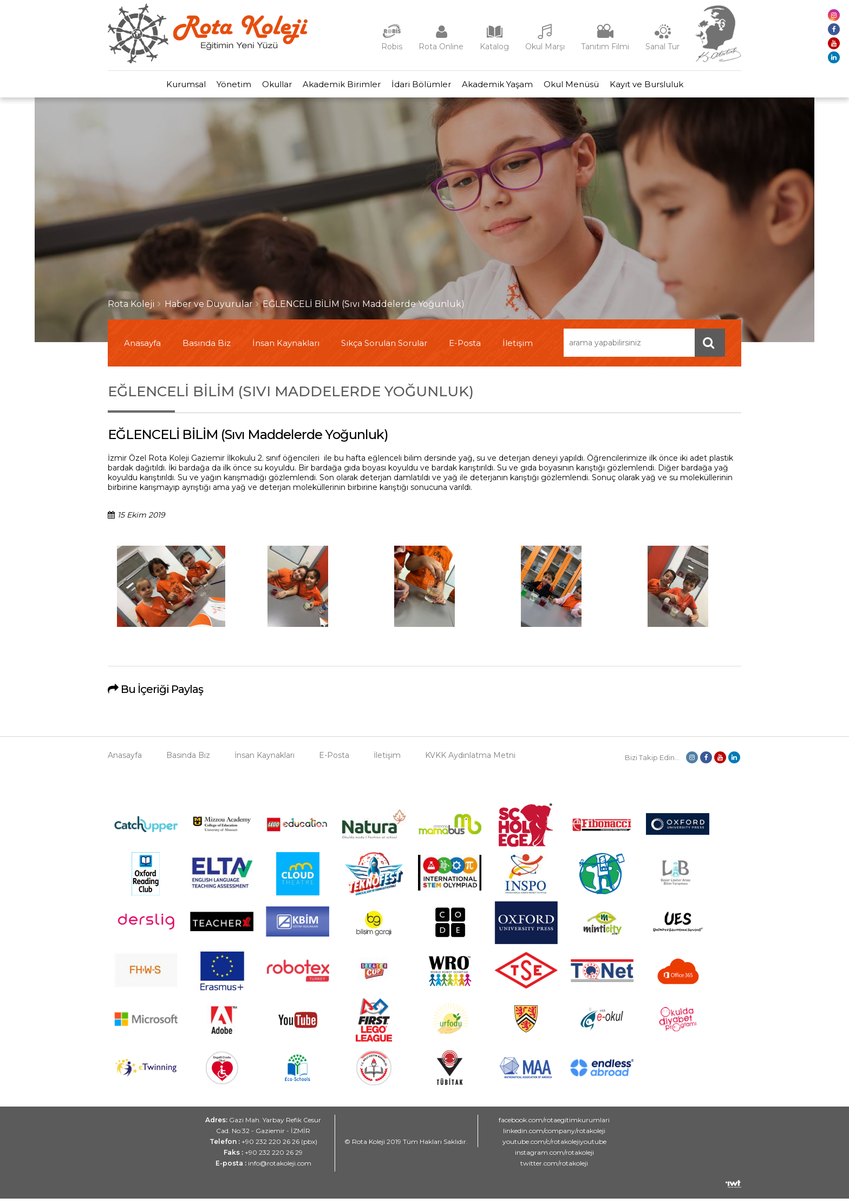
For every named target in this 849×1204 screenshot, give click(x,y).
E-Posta (465, 348)
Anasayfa (142, 348)
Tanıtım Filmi (605, 46)
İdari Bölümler (426, 87)
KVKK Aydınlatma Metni (470, 760)
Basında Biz (206, 348)
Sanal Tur (662, 46)
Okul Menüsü (598, 87)
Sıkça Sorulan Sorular (384, 348)
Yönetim (207, 87)
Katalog (494, 46)
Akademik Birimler (336, 87)
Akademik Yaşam (513, 87)
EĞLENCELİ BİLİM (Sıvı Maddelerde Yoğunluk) (364, 309)
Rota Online (441, 46)
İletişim (517, 348)
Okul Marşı (545, 46)
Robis (391, 46)
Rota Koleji (131, 309)
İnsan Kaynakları (285, 348)
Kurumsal (148, 87)
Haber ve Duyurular (209, 309)
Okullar (261, 87)
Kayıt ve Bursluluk (684, 87)
